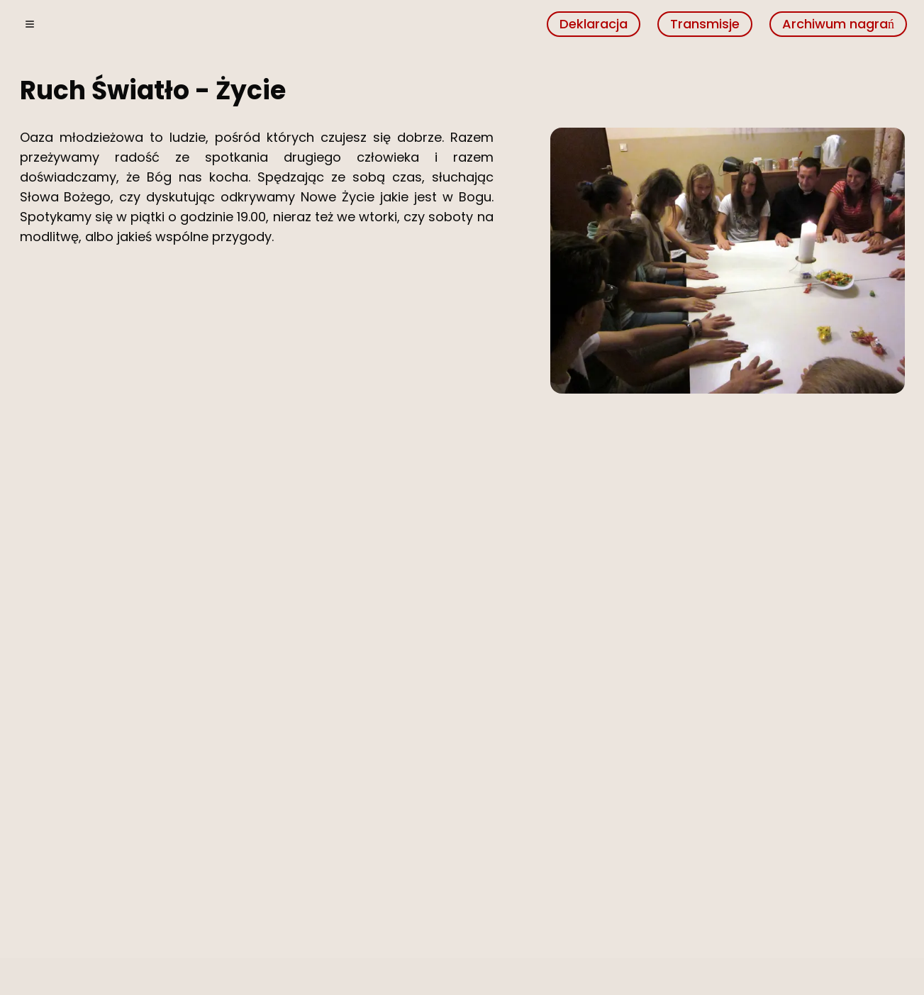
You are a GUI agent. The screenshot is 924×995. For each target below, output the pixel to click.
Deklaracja (594, 24)
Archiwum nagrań (838, 24)
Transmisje (705, 24)
